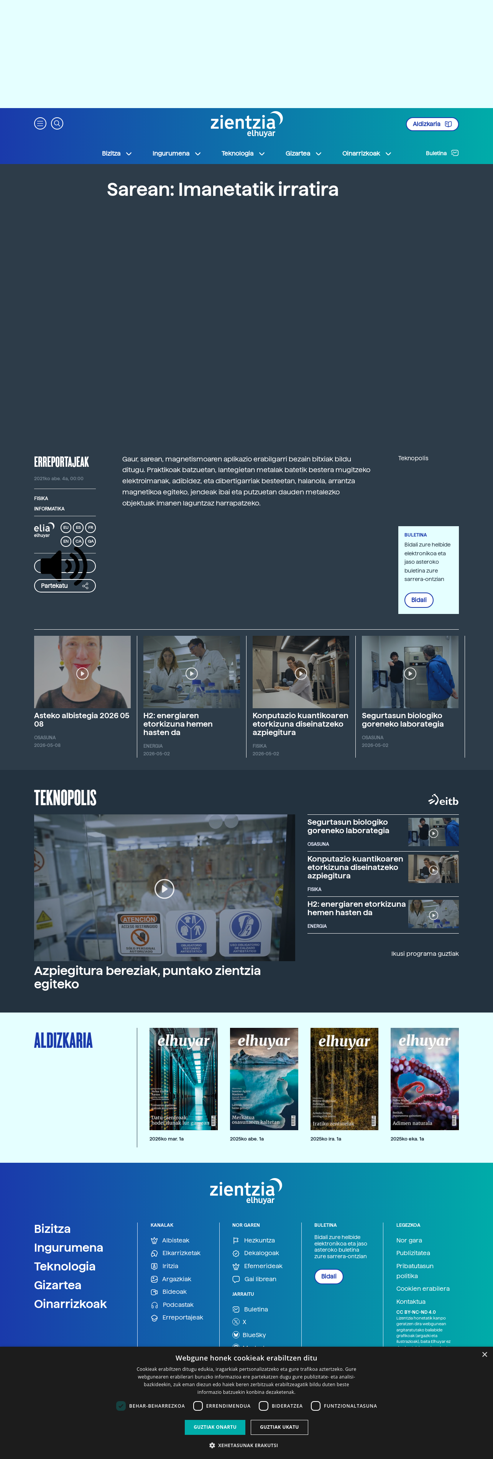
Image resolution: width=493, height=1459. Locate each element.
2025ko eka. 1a (407, 1139)
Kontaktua (411, 1301)
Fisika (41, 498)
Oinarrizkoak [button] (367, 154)
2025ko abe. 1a (247, 1139)
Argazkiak (171, 1279)
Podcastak (172, 1305)
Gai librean (254, 1279)
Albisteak (170, 1241)
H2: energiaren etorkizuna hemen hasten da (178, 724)
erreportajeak (61, 461)
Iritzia (164, 1266)
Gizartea (58, 1285)
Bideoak (169, 1292)
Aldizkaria (432, 124)
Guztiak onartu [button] (215, 1427)
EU (66, 527)
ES (78, 527)
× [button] (484, 1355)
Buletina (442, 153)
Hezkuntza (253, 1241)
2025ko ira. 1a (326, 1139)
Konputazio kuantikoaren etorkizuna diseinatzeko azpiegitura (300, 724)
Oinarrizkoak (70, 1304)
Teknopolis (65, 797)
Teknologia (65, 1266)
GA (91, 541)
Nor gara (409, 1240)
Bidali (419, 600)
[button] (40, 123)
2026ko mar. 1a (167, 1139)
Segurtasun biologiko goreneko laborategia (403, 720)
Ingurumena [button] (177, 154)
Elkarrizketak (175, 1253)
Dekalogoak (255, 1253)
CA (78, 541)
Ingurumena (69, 1247)
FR (90, 527)
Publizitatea (413, 1253)
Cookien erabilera (423, 1288)
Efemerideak (257, 1266)
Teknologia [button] (244, 154)
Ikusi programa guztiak (425, 953)
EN (66, 541)
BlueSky (249, 1335)
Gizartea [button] (304, 154)
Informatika (49, 509)
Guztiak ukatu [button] (279, 1427)
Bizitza (52, 1229)
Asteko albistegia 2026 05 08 (82, 720)
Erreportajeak (177, 1318)
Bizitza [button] (117, 154)
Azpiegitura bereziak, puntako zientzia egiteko (147, 977)
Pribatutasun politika (415, 1271)
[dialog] (246, 1403)
